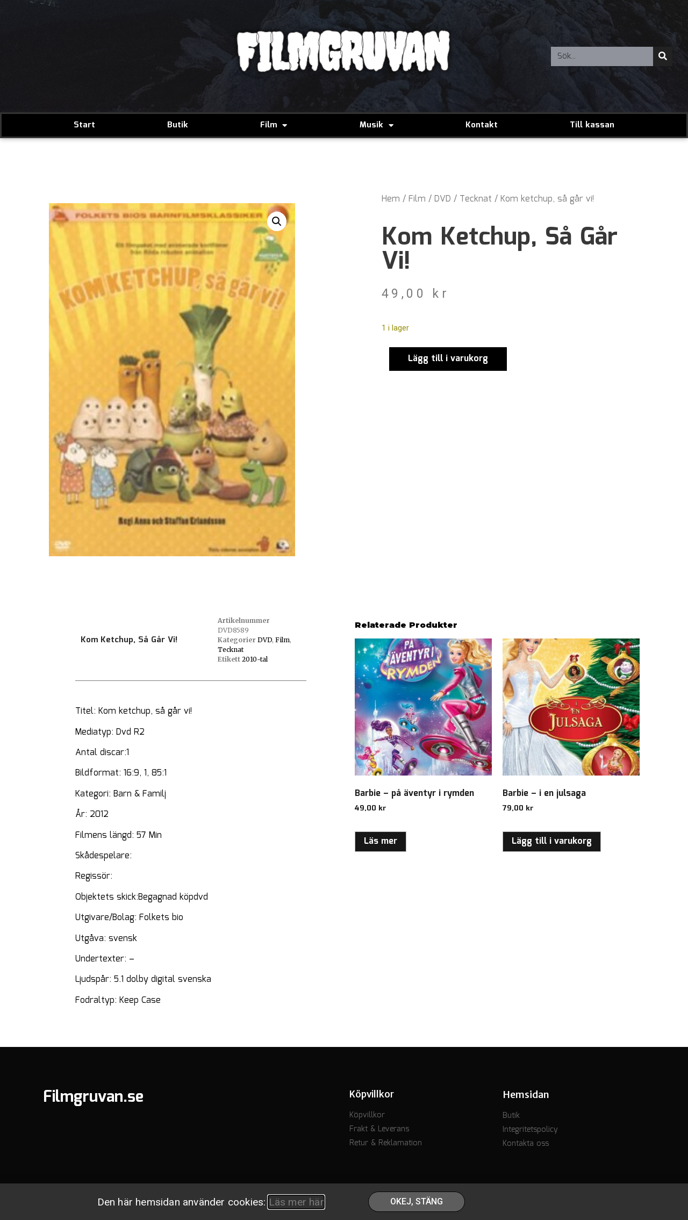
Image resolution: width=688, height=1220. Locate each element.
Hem (391, 199)
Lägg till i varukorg (448, 358)
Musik (376, 125)
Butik (177, 125)
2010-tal (255, 659)
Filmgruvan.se (93, 1097)
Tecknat (476, 199)
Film (273, 125)
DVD (442, 199)
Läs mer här (296, 1202)
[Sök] (662, 56)
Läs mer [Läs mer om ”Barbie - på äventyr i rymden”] (380, 841)
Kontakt (481, 125)
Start (84, 125)
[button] (276, 221)
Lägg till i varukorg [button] (552, 841)
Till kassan (592, 125)
